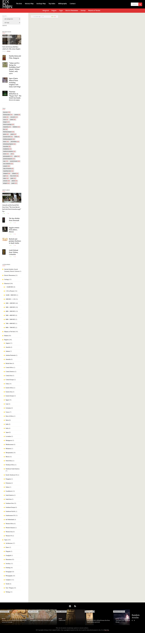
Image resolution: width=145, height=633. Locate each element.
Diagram (8, 551)
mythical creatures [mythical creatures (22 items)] (9, 151)
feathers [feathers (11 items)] (16, 127)
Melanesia (8, 448)
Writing (8, 592)
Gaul (7, 404)
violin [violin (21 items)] (13, 178)
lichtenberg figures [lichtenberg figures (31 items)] (9, 144)
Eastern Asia (9, 392)
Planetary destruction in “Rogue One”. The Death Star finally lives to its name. (15, 96)
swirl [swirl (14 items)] (5, 176)
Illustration (8, 559)
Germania (8, 408)
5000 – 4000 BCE (10, 315)
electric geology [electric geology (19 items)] (8, 124)
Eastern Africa (9, 387)
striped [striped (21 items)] (15, 173)
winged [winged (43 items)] (6, 183)
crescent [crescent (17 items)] (13, 117)
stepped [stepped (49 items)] (6, 173)
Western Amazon (10, 527)
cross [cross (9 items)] (5, 119)
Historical (46, 11)
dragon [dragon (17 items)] (6, 122)
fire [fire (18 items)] (5, 129)
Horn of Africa (9, 416)
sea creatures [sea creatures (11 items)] (8, 163)
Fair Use (106, 630)
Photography (9, 575)
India (7, 424)
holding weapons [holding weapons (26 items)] (9, 139)
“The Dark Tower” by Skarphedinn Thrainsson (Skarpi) (127, 621)
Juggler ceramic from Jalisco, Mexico (14, 230)
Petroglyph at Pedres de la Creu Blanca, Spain (41, 620)
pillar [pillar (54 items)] (16, 156)
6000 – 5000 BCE (10, 319)
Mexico (8, 456)
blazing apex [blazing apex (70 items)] (7, 114)
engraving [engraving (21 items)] (7, 127)
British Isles (9, 363)
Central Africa (9, 367)
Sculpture (8, 579)
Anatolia (8, 347)
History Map (29, 4)
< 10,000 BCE (6, 195)
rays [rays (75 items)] (5, 161)
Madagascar (9, 440)
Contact (73, 4)
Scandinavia (9, 491)
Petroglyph (8, 571)
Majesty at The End (94, 10)
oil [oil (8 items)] (12, 154)
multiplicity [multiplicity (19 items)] (7, 149)
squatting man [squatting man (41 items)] (8, 171)
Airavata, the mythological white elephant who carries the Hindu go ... (14, 621)
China (7, 383)
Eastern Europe (10, 396)
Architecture (9, 543)
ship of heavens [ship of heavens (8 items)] (8, 168)
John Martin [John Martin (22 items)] (15, 141)
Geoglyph (8, 555)
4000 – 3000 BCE (10, 311)
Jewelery (8, 563)
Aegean (8, 343)
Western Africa (10, 523)
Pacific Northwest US (11, 475)
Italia (7, 428)
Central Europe (10, 379)
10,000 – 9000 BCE (11, 295)
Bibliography (62, 4)
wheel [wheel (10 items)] (14, 181)
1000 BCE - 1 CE (7, 36)
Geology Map (41, 4)
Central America (10, 371)
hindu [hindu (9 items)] (17, 136)
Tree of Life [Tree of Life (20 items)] (14, 176)
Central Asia (9, 375)
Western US (9, 535)
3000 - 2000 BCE (61, 611)
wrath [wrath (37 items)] (14, 183)
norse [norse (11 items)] (6, 154)
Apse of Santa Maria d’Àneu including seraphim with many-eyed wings (15, 83)
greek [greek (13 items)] (13, 134)
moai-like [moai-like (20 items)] (6, 146)
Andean (8, 351)
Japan (7, 432)
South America (10, 495)
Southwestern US (10, 515)
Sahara (7, 487)
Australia (8, 359)
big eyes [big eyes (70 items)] (6, 112)
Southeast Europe (10, 507)
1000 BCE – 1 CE (10, 299)
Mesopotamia (9, 452)
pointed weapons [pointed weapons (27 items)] (9, 158)
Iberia (7, 420)
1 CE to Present (10, 291)
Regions (53, 11)
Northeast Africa (10, 464)
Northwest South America (12, 469)
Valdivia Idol (62, 620)
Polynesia (8, 483)
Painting (8, 567)
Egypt (7, 400)
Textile (7, 584)
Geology (83, 10)
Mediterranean (9, 444)
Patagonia (8, 479)
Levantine (8, 436)
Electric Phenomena (71, 10)
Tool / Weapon (9, 588)
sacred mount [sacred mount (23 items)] (15, 161)
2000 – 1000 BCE (10, 303)
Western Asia (9, 531)
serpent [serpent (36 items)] (6, 166)
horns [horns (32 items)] (6, 141)
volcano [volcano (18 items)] (6, 181)
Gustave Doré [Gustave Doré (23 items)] (7, 136)
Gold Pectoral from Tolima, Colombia (13, 252)
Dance (7, 547)
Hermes (8, 51)
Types (61, 11)
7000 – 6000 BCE (10, 323)
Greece (7, 412)
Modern (6, 335)
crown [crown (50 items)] (12, 119)
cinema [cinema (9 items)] (17, 114)
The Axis (19, 4)
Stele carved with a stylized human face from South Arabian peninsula (98, 621)
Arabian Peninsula (10, 355)
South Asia (8, 499)
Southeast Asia (10, 503)
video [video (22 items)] (5, 178)
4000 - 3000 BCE (33, 611)
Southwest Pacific (10, 511)
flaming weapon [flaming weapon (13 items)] (8, 132)
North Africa (9, 460)
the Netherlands (10, 519)
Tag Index (52, 4)
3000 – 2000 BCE (10, 307)
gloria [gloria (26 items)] (6, 134)
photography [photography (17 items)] (7, 156)
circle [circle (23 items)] (5, 117)
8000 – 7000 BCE (10, 327)
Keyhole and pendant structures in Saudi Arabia (15, 241)
